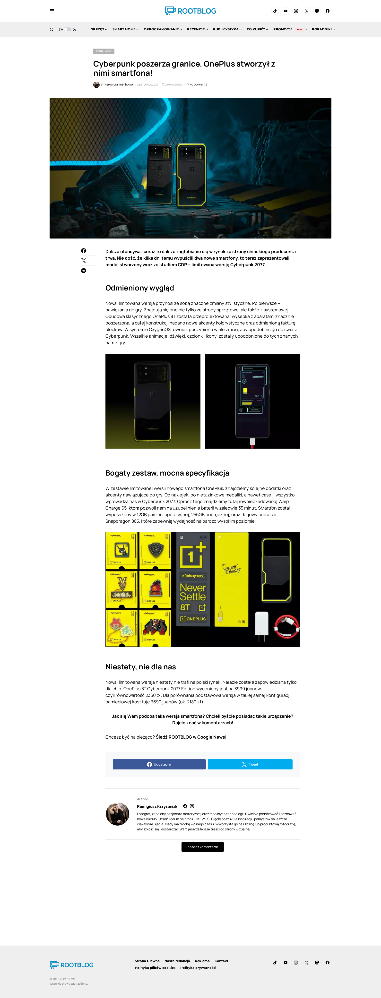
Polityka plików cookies (155, 968)
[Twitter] (307, 11)
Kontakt (221, 961)
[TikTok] (275, 11)
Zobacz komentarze (202, 846)
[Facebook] (327, 11)
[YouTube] (285, 11)
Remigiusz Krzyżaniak (157, 806)
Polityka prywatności (198, 968)
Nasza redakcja (177, 961)
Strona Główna (147, 961)
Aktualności (104, 51)
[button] (52, 11)
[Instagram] (296, 11)
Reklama (202, 961)
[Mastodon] (317, 11)
